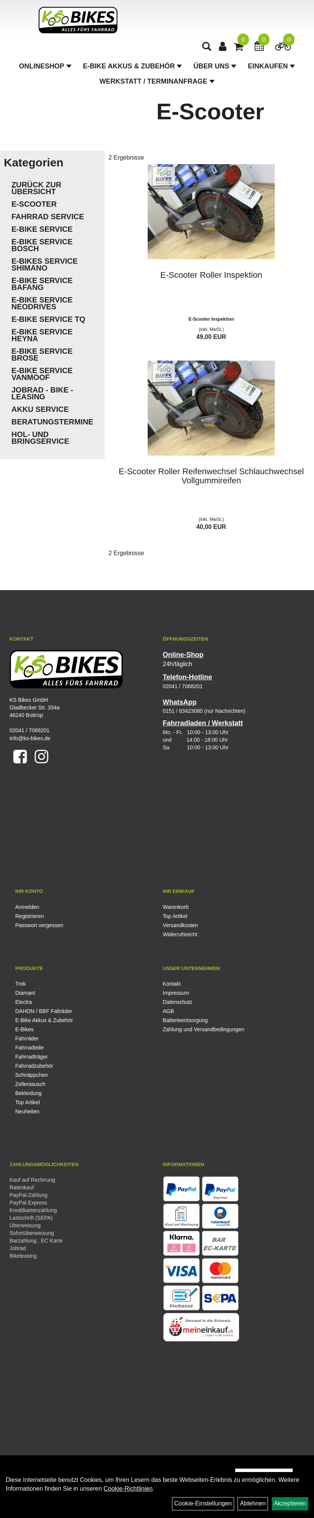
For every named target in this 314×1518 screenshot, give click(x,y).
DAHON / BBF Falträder (43, 1011)
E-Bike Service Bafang (42, 283)
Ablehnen (253, 1503)
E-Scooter (34, 204)
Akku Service (40, 409)
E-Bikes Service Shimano (44, 264)
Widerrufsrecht (180, 934)
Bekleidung (28, 1093)
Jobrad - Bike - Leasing (42, 393)
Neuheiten (27, 1111)
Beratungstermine (52, 422)
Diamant (25, 993)
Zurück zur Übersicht (36, 188)
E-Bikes (24, 1029)
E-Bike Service (42, 229)
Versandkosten (180, 925)
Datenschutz (178, 1002)
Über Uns (214, 67)
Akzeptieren (290, 1503)
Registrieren (29, 916)
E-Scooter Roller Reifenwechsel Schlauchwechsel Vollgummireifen (211, 476)
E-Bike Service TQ (48, 319)
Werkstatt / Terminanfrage (156, 82)
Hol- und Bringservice (40, 437)
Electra (23, 1002)
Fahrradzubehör (34, 1066)
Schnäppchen (31, 1075)
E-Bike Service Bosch (42, 245)
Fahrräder (26, 1038)
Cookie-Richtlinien (128, 1488)
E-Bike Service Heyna (42, 335)
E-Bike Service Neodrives (42, 303)
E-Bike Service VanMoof (42, 373)
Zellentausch (30, 1084)
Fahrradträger (31, 1057)
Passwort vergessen (39, 925)
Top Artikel (175, 916)
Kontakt (172, 984)
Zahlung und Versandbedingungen (203, 1029)
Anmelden (27, 907)
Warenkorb (176, 907)
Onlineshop (45, 67)
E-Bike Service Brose (42, 354)
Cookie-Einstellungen (203, 1503)
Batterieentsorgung (185, 1020)
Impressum (176, 993)
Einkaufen (271, 67)
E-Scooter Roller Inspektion (211, 275)
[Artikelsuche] (207, 48)
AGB (168, 1011)
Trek (20, 984)
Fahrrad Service (47, 216)
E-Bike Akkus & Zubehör (132, 67)
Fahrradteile (29, 1048)
